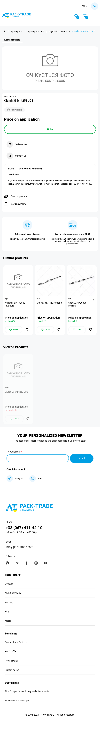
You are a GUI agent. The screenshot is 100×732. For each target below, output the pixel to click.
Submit (81, 458)
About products (12, 39)
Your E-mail (14, 451)
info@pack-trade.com (19, 546)
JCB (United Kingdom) (30, 168)
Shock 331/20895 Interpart (77, 304)
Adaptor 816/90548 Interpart (15, 304)
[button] (6, 300)
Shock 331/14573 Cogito (49, 302)
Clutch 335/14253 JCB (16, 391)
